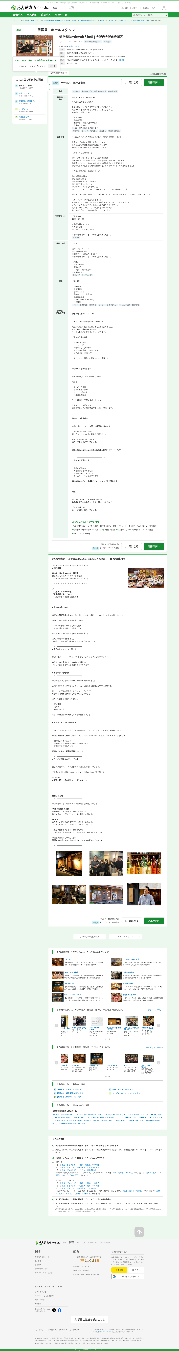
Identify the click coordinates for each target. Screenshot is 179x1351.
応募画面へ (154, 82)
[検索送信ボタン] (166, 15)
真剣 (133, 1065)
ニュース (38, 1296)
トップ (16, 21)
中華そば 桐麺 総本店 (104, 1028)
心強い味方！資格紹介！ (82, 1270)
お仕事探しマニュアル (81, 1266)
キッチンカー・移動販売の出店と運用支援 (107, 1340)
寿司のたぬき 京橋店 (71, 972)
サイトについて (40, 1292)
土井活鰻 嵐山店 (128, 972)
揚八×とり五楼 (128, 983)
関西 (22, 21)
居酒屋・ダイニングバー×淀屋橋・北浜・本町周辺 (79, 1167)
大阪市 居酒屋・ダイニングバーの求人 (70, 1118)
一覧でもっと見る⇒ (154, 1010)
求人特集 (32, 14)
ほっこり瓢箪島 (119, 1065)
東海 (78, 1243)
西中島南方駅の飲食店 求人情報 (88, 1115)
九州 (83, 1243)
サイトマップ (74, 1330)
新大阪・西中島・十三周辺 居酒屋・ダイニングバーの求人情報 (112, 1118)
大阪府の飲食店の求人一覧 (54, 21)
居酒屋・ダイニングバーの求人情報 (129, 1121)
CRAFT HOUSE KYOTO (72, 995)
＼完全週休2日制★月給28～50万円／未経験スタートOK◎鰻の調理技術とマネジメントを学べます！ (142, 977)
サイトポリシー (41, 1330)
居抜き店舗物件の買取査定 (72, 1340)
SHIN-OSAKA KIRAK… (119, 1028)
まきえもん (68, 959)
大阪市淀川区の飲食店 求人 (114, 1115)
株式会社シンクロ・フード (105, 1332)
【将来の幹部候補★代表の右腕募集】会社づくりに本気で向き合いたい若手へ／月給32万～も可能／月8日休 (83, 988)
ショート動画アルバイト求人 (92, 1343)
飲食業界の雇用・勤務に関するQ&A (86, 1274)
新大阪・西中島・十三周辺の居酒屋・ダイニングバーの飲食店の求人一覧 (124, 21)
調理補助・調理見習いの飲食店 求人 (98, 1121)
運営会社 (38, 1304)
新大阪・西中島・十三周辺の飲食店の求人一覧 (81, 21)
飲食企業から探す (41, 1269)
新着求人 (18, 14)
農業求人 (69, 1343)
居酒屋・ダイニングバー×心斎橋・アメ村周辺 (78, 1188)
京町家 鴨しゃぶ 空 (129, 995)
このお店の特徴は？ (58, 73)
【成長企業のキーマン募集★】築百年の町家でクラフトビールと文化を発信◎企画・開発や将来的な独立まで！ (83, 999)
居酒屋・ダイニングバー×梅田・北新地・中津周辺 (79, 1165)
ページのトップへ (129, 937)
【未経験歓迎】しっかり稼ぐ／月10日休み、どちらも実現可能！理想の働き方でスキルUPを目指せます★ (83, 964)
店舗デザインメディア (51, 1343)
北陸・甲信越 (105, 1243)
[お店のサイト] (74, 46)
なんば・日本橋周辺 (70, 1175)
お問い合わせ (40, 1300)
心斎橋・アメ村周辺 (82, 1194)
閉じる (52, 66)
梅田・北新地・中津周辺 (122, 1173)
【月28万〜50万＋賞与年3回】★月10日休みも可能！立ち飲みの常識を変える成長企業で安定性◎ (142, 964)
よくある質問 (49, 1296)
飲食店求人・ (119, 1338)
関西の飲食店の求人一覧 (34, 21)
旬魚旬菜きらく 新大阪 (86, 1029)
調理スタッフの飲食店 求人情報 (69, 1121)
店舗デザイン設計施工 (94, 1338)
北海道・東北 (93, 1243)
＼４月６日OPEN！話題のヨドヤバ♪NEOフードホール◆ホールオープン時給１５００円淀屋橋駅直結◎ (142, 988)
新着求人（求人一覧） (43, 1257)
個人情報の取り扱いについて (58, 1330)
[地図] (121, 60)
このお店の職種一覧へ (92, 937)
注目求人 (46, 14)
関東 (65, 1243)
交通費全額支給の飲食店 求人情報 (72, 1124)
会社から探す (62, 14)
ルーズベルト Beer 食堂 (131, 959)
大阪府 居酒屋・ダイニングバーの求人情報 (145, 1115)
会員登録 (119, 1270)
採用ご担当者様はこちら (91, 1319)
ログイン (136, 1270)
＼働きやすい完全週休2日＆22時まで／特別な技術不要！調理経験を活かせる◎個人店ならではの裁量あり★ (143, 999)
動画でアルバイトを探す (44, 1273)
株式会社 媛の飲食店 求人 (63, 1115)
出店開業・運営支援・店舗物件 (65, 1338)
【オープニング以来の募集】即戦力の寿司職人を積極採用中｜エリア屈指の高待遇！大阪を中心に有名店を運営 (83, 977)
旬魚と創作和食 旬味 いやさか (138, 1028)
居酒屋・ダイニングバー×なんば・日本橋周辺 (78, 1170)
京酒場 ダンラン (69, 983)
